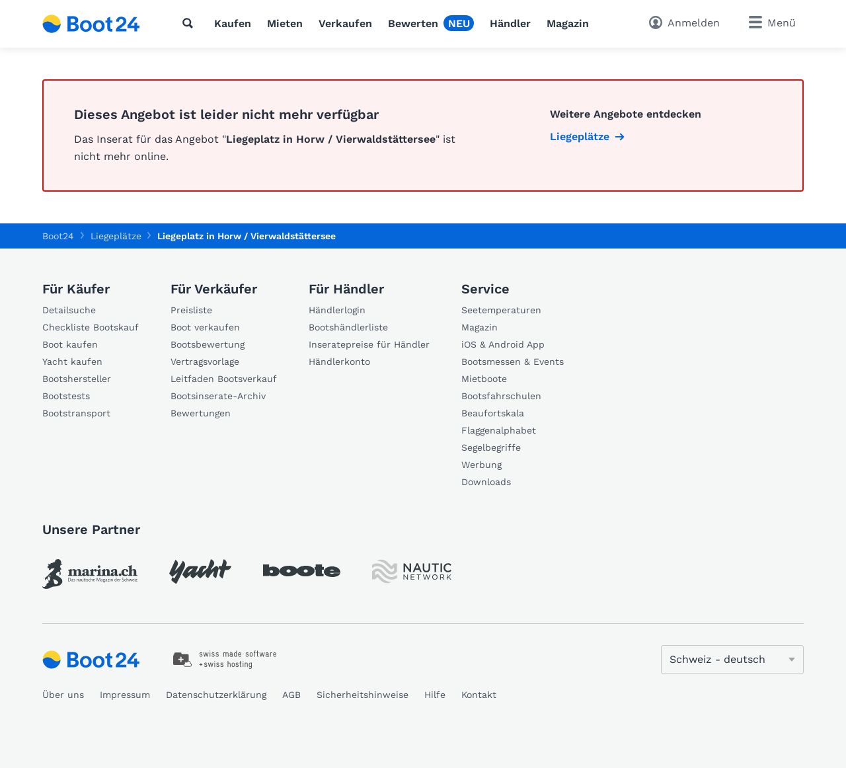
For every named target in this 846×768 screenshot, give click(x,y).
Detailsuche (69, 310)
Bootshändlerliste (348, 327)
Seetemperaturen (501, 310)
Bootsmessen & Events (512, 361)
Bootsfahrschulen (501, 396)
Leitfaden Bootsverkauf (224, 378)
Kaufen (232, 23)
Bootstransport (76, 413)
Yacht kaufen (72, 361)
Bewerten (413, 23)
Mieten (285, 23)
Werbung (481, 464)
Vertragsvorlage (205, 361)
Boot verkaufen (205, 327)
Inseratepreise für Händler (369, 344)
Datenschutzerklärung (216, 694)
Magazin (568, 23)
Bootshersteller (76, 378)
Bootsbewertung (208, 344)
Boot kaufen (70, 344)
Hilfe (434, 694)
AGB (291, 694)
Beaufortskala (492, 413)
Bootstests (66, 396)
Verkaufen (345, 23)
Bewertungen (201, 413)
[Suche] (190, 23)
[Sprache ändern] (732, 659)
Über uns (63, 694)
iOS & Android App (503, 344)
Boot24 (58, 236)
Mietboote (484, 378)
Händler (510, 23)
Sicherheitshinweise (362, 694)
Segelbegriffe (491, 447)
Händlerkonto (339, 361)
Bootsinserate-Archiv (218, 396)
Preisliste (191, 310)
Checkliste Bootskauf (90, 327)
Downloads (486, 482)
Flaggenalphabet (498, 430)
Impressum (125, 694)
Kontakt (478, 694)
